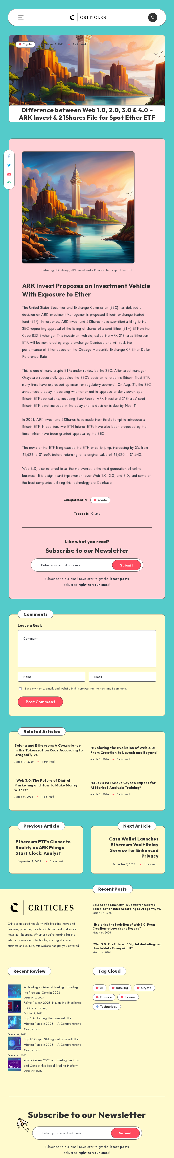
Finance (104, 997)
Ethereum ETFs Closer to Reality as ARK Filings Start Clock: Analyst (43, 847)
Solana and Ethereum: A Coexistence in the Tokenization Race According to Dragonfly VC (48, 750)
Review (128, 997)
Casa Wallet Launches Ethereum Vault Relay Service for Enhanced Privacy (133, 847)
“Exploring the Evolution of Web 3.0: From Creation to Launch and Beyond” (124, 750)
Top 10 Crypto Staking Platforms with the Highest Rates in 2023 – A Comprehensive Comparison (52, 1044)
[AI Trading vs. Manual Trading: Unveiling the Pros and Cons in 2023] (14, 991)
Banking (120, 988)
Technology (106, 1007)
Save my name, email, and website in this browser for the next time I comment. (76, 688)
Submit (126, 565)
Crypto (25, 44)
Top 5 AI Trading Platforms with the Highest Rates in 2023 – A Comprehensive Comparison (52, 1023)
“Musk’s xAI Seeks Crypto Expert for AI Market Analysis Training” (123, 785)
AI (99, 988)
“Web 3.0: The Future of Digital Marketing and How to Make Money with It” (46, 785)
